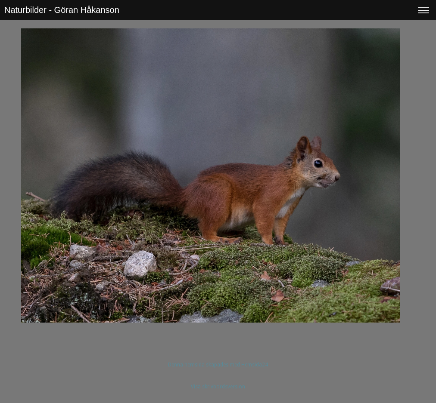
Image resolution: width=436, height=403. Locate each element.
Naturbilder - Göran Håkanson (61, 10)
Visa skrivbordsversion (218, 387)
